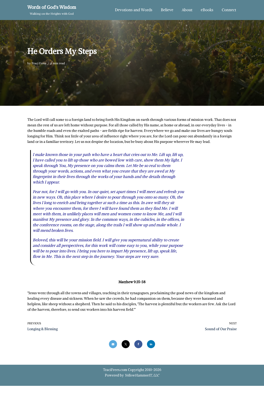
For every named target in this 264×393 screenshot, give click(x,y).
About (186, 10)
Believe (166, 10)
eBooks (206, 10)
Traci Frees (38, 63)
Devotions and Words (132, 10)
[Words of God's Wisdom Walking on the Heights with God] (51, 10)
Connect (228, 10)
